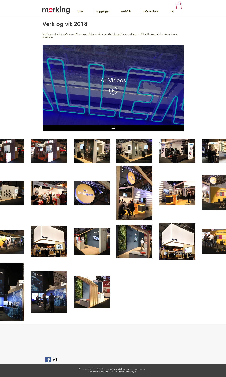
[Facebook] (48, 359)
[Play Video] (113, 91)
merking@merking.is (128, 371)
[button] (179, 5)
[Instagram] (55, 359)
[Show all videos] (113, 128)
